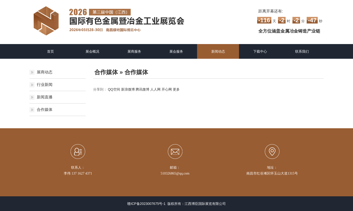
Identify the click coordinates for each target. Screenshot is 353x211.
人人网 (155, 89)
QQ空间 (114, 89)
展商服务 (134, 51)
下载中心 (260, 51)
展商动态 (44, 72)
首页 (50, 51)
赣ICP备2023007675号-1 (146, 204)
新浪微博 (128, 89)
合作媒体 (44, 109)
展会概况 (92, 51)
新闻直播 (44, 97)
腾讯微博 (142, 89)
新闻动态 (218, 51)
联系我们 (302, 51)
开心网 (167, 89)
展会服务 (176, 51)
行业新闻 (44, 84)
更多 (176, 89)
